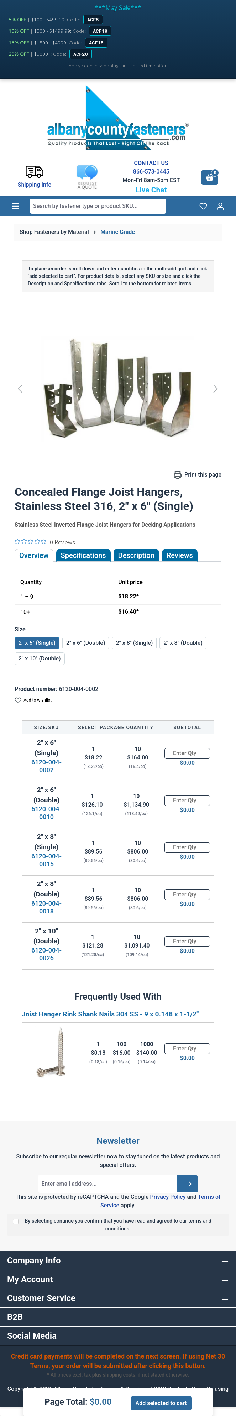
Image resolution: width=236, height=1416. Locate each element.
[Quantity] (187, 753)
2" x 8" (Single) (134, 643)
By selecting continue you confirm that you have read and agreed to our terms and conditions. (118, 1225)
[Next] (215, 388)
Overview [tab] (34, 555)
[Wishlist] (203, 206)
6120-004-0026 (46, 954)
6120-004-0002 (46, 766)
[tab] (136, 555)
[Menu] (15, 206)
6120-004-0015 (46, 860)
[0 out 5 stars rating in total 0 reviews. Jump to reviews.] (45, 542)
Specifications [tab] (83, 555)
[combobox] (98, 206)
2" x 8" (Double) (183, 643)
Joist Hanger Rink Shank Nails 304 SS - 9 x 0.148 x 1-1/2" (110, 1014)
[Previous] (20, 388)
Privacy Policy (167, 1196)
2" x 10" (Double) (40, 658)
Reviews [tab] (180, 555)
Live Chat (151, 190)
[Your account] (220, 206)
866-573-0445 (151, 171)
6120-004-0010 (46, 812)
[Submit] (187, 1184)
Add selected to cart (161, 1403)
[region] (118, 388)
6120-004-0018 (46, 907)
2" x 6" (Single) (37, 643)
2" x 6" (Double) (85, 643)
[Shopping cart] (209, 177)
